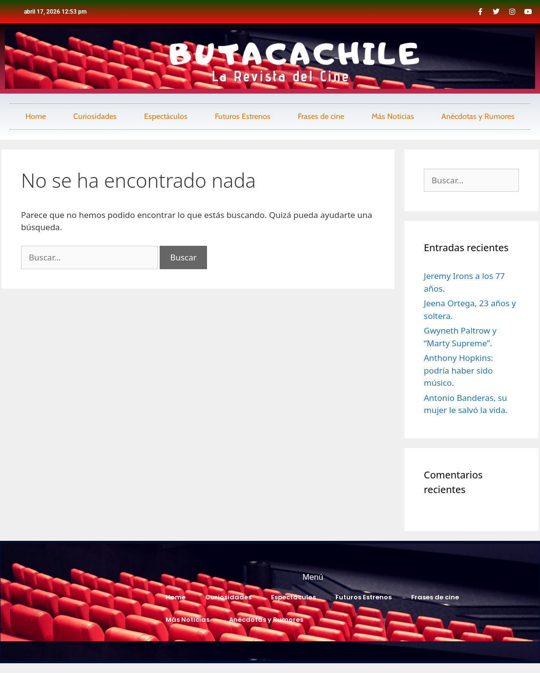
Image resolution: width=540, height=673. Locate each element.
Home (35, 116)
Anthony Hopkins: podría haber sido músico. (458, 370)
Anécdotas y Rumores (478, 116)
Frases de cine (321, 116)
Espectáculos (165, 116)
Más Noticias (393, 116)
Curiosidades (95, 116)
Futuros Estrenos (242, 116)
